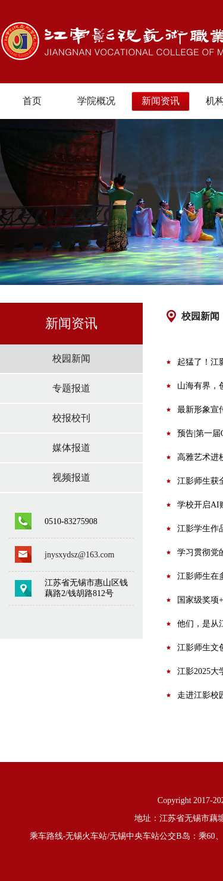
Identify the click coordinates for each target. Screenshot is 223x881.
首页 (32, 101)
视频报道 (71, 477)
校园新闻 (71, 358)
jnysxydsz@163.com (80, 554)
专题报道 (71, 388)
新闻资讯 (161, 101)
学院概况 (96, 101)
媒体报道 (71, 448)
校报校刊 (71, 418)
